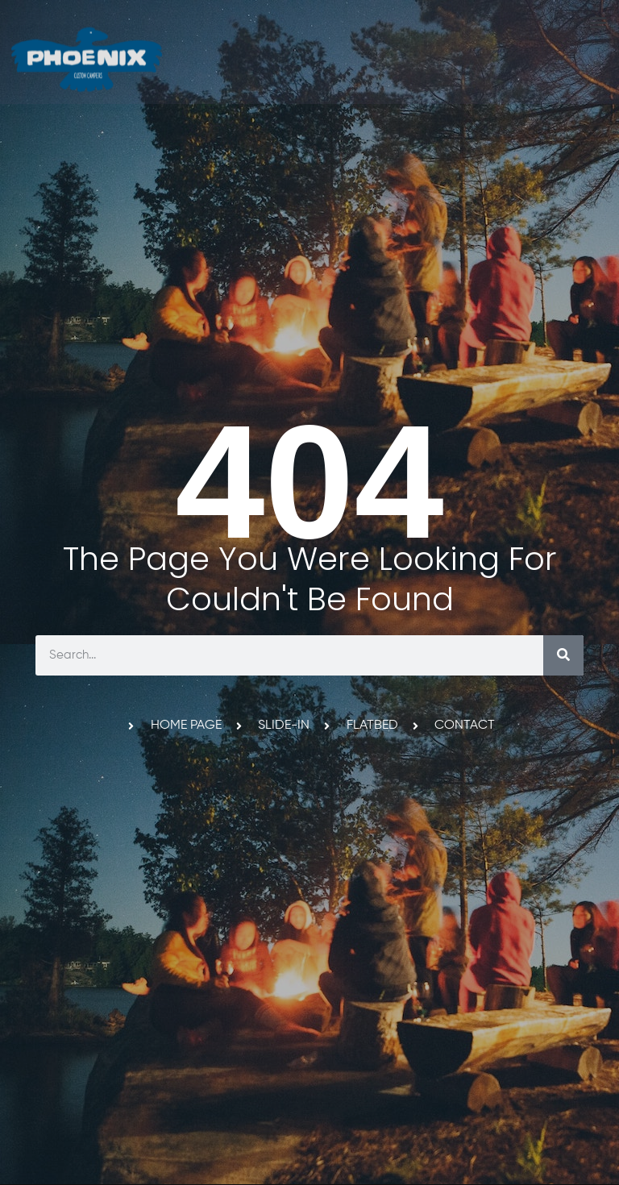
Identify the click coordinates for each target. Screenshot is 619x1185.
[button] (597, 21)
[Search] (563, 655)
